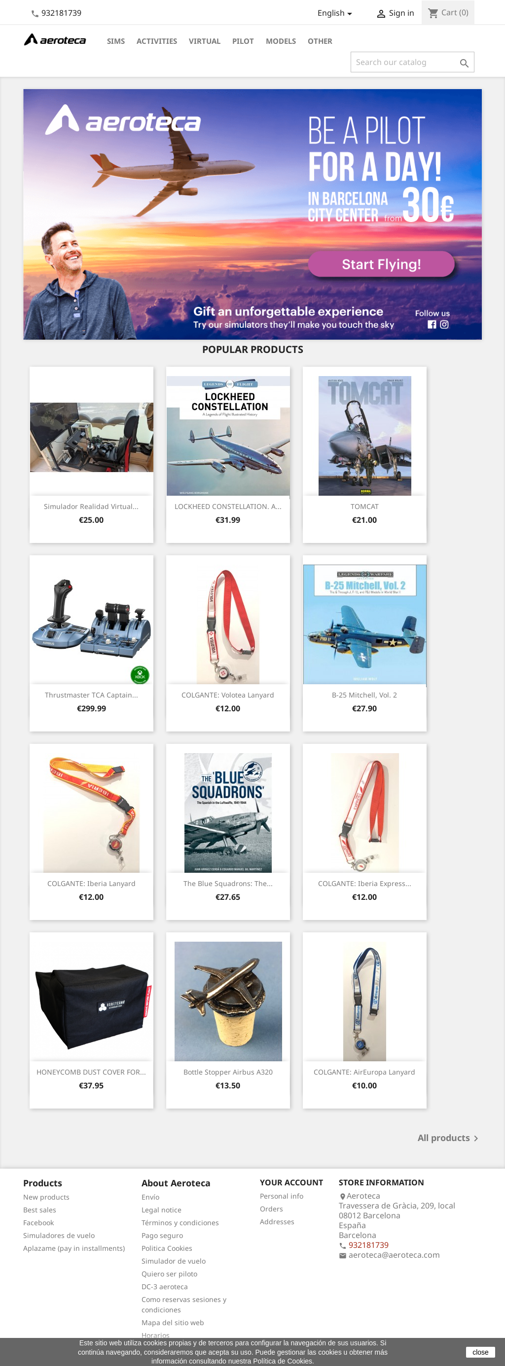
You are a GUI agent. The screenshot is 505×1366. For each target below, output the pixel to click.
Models (281, 41)
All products (450, 1138)
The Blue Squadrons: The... (228, 883)
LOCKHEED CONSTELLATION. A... (228, 506)
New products (46, 1197)
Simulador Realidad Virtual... (91, 506)
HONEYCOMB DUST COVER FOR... (91, 1072)
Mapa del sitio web (173, 1322)
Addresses (277, 1221)
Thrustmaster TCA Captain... (91, 694)
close (480, 1352)
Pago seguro (162, 1235)
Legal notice (161, 1209)
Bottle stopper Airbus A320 (228, 1072)
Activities (157, 41)
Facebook (38, 1222)
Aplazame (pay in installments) (74, 1248)
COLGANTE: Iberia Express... (364, 883)
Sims (116, 41)
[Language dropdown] (337, 14)
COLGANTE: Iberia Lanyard (91, 883)
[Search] (412, 62)
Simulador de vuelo (174, 1261)
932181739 (61, 12)
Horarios (156, 1335)
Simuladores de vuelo (59, 1235)
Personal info (281, 1196)
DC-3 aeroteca (165, 1286)
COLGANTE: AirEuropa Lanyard (364, 1072)
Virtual (204, 41)
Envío (150, 1197)
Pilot (243, 41)
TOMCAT (365, 506)
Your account (291, 1182)
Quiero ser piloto (169, 1273)
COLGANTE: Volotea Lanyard (227, 694)
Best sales (39, 1209)
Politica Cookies (167, 1248)
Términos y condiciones (180, 1222)
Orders (271, 1208)
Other (320, 41)
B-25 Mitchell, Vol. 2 (364, 694)
